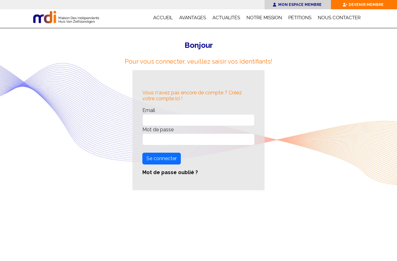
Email (148, 110)
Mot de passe (158, 130)
